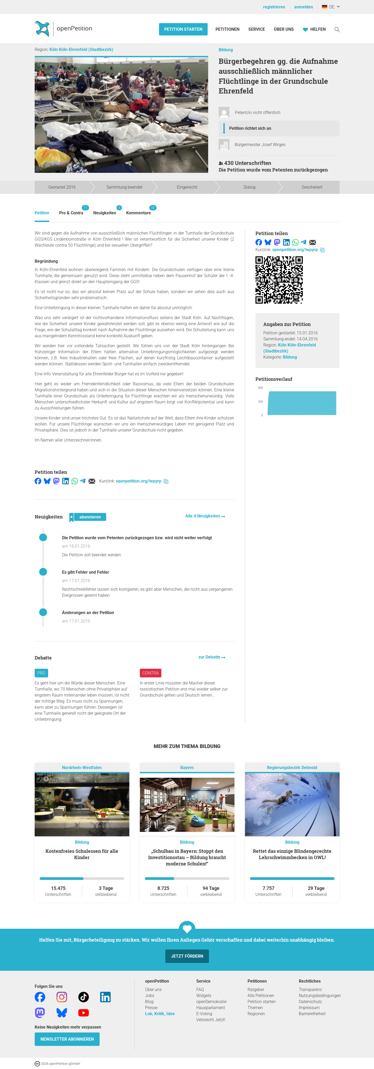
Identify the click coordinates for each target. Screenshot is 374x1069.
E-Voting (204, 1013)
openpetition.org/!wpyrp (142, 481)
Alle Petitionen (261, 995)
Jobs (149, 995)
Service (256, 29)
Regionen (256, 1013)
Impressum (309, 1007)
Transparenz (310, 989)
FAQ (200, 989)
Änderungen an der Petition (88, 612)
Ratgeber (256, 989)
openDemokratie (211, 1001)
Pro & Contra (71, 210)
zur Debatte (209, 657)
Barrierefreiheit (312, 1013)
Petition (42, 212)
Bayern (187, 767)
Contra (150, 673)
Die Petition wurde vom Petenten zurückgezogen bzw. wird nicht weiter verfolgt (137, 537)
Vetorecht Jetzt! (210, 1019)
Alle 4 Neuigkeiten (203, 515)
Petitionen (228, 29)
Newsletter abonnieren (67, 1039)
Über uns (153, 989)
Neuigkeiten (104, 210)
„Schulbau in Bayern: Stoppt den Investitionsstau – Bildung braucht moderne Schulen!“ (187, 857)
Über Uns (284, 29)
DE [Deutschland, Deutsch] (328, 6)
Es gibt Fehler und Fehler (85, 572)
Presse (151, 1007)
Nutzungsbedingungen (320, 995)
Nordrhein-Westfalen (82, 767)
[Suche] (337, 29)
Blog (149, 1001)
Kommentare (138, 210)
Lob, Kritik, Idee (160, 1013)
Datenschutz (310, 1001)
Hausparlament (210, 1007)
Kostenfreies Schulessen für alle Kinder (81, 854)
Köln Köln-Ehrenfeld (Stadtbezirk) (81, 49)
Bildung (226, 49)
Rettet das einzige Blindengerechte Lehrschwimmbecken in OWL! (292, 854)
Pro (41, 673)
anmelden (303, 6)
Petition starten (183, 29)
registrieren (274, 6)
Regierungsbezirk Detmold (292, 767)
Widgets (203, 995)
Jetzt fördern (187, 956)
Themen (255, 1007)
